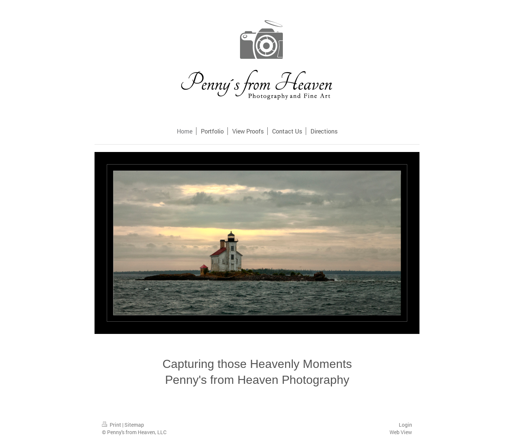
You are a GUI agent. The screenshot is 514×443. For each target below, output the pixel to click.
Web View (401, 432)
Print (112, 424)
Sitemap (134, 424)
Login (405, 424)
